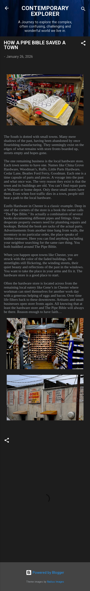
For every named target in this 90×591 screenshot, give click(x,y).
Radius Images (55, 581)
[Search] (83, 9)
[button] (83, 44)
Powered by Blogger (45, 572)
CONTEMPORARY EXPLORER (45, 11)
